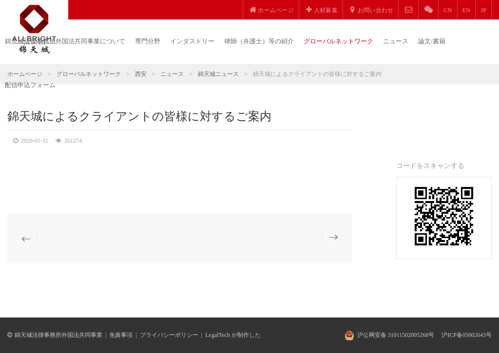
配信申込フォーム (30, 85)
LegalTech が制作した (232, 335)
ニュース (395, 41)
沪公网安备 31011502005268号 (396, 335)
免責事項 (121, 335)
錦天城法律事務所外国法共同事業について (65, 41)
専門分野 (147, 41)
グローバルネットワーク (338, 41)
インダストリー (192, 41)
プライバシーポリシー (169, 335)
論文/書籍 (431, 41)
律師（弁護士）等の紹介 (259, 41)
